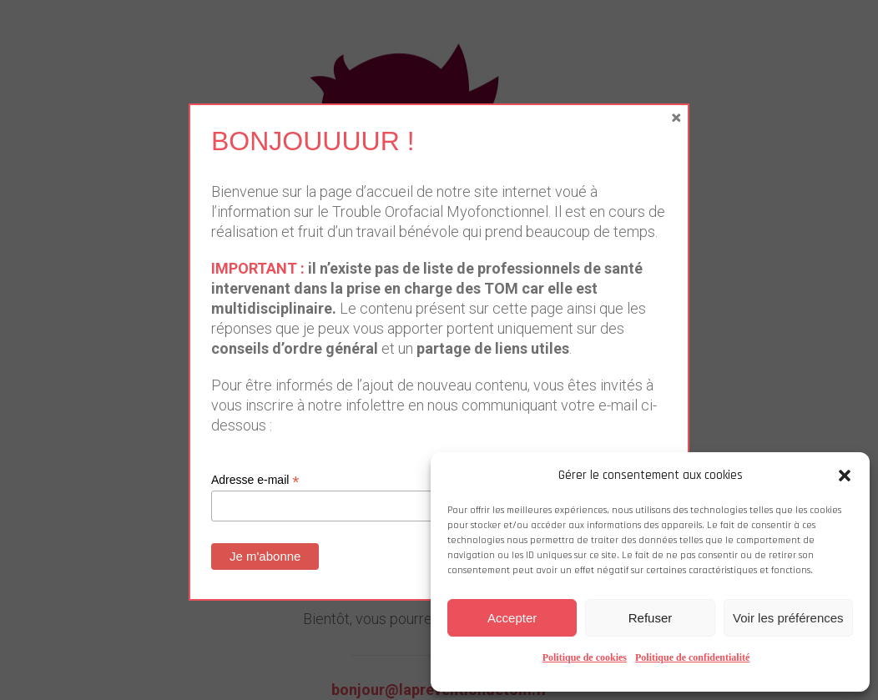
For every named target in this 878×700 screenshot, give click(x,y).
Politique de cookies (584, 657)
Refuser (650, 618)
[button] (844, 475)
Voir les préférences (788, 618)
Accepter (512, 618)
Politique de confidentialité (692, 657)
